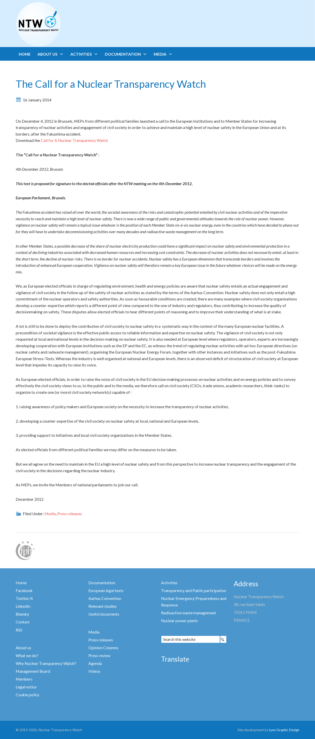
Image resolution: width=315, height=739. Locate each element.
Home (21, 582)
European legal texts (106, 590)
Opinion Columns (103, 647)
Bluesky (22, 614)
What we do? (27, 655)
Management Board (33, 671)
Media (50, 513)
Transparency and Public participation (193, 590)
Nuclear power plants (179, 620)
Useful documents (103, 614)
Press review (99, 655)
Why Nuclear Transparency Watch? (46, 663)
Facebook (24, 590)
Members (24, 679)
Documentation (101, 582)
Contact (23, 622)
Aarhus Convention (104, 598)
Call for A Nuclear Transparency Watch (74, 140)
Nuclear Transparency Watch (58, 24)
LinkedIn (23, 606)
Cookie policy (27, 694)
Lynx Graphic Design (284, 730)
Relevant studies (102, 606)
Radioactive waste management (188, 613)
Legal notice (26, 687)
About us (23, 647)
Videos (94, 671)
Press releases (69, 513)
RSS (19, 630)
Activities (169, 582)
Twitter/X (24, 598)
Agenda (95, 663)
